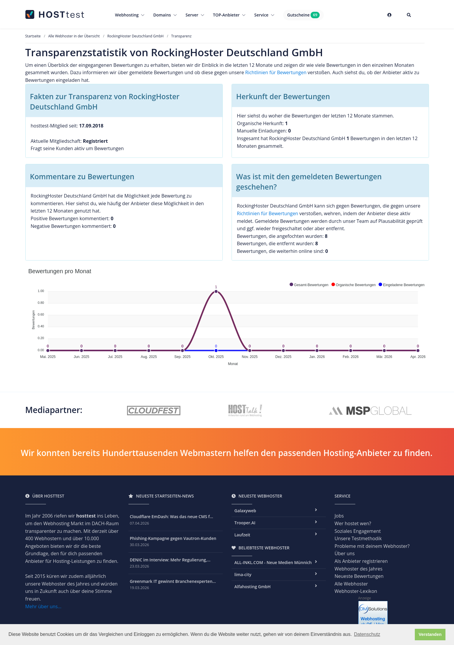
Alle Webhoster (351, 584)
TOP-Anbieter (229, 15)
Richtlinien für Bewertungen (275, 72)
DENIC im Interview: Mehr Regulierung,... (170, 560)
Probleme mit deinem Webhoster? (372, 546)
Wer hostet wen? (353, 523)
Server (195, 15)
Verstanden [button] (430, 634)
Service (264, 15)
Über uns (345, 553)
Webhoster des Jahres (359, 569)
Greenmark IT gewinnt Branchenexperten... (173, 581)
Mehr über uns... (43, 606)
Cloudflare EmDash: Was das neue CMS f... (171, 516)
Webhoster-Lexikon (356, 591)
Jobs (339, 516)
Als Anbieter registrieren (361, 561)
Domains (165, 15)
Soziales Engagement (358, 531)
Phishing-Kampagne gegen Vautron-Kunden (173, 538)
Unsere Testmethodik (358, 538)
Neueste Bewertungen (359, 576)
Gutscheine (303, 15)
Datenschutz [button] (367, 634)
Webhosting (129, 15)
